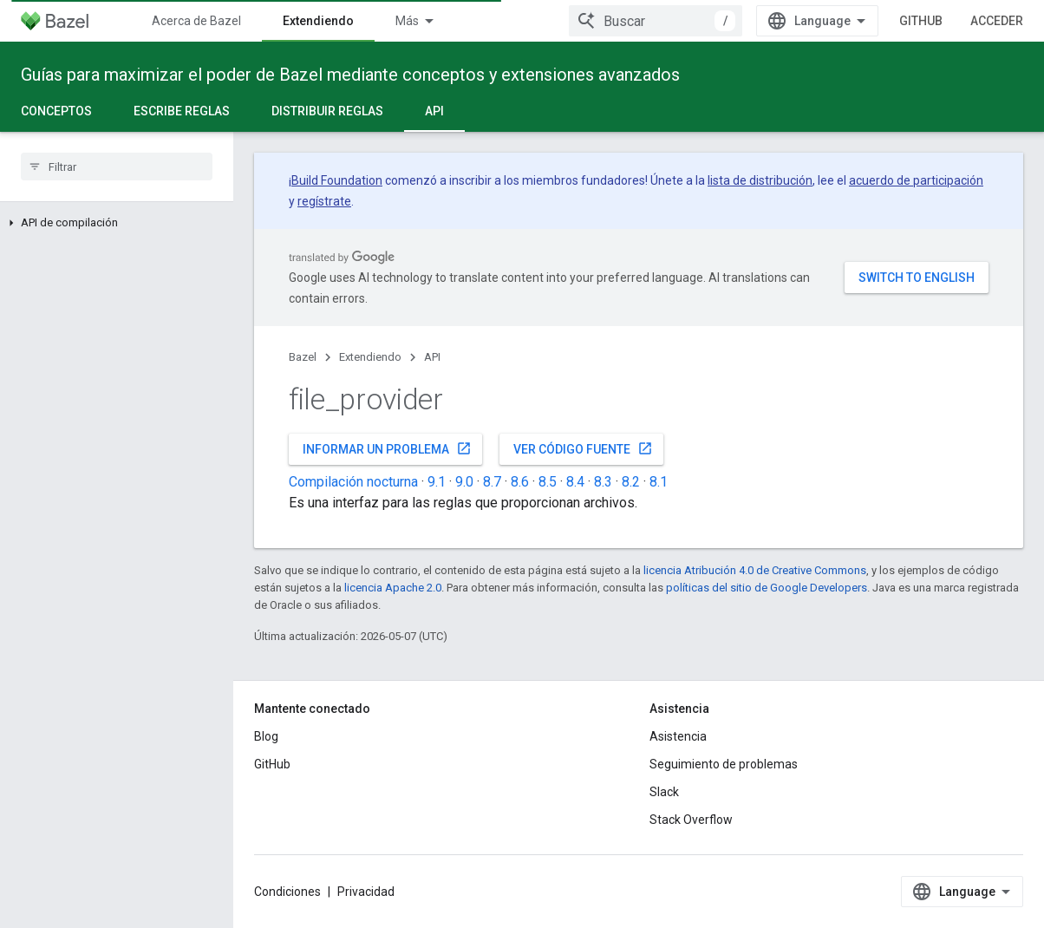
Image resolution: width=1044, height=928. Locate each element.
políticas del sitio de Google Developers (766, 587)
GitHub (921, 21)
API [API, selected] (434, 111)
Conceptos (56, 111)
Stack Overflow (691, 820)
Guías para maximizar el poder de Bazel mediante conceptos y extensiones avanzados (350, 74)
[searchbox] (116, 166)
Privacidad (366, 892)
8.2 (631, 482)
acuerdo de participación (916, 180)
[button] (116, 222)
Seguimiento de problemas (723, 764)
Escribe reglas (182, 111)
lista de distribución (760, 180)
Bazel (302, 356)
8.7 (492, 482)
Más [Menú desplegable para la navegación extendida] (407, 21)
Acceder (996, 21)
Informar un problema (387, 448)
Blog (266, 736)
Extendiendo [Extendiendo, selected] (318, 21)
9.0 (464, 482)
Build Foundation (336, 180)
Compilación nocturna (353, 482)
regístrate (324, 201)
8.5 (547, 482)
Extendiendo (370, 356)
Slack (664, 792)
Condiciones (287, 892)
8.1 (658, 482)
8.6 (520, 482)
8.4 (575, 482)
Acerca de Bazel (196, 21)
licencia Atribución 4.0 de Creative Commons (754, 570)
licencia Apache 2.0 (392, 587)
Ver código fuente (583, 448)
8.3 (603, 482)
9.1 (436, 482)
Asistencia (678, 736)
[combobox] (655, 20)
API (432, 356)
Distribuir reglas (327, 111)
